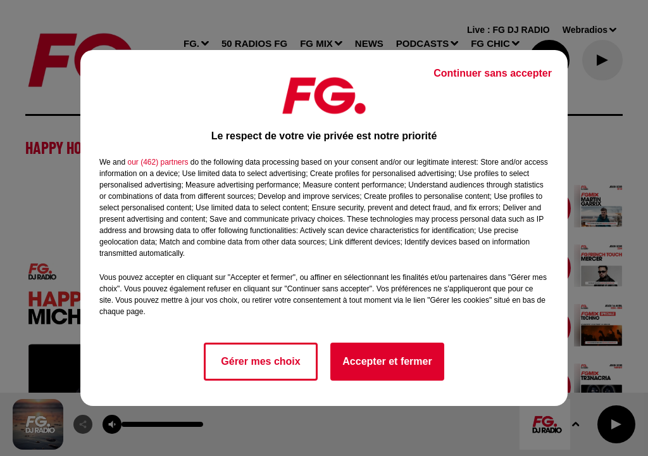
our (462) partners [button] (157, 162)
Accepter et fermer (387, 361)
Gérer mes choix (260, 361)
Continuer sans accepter (492, 73)
